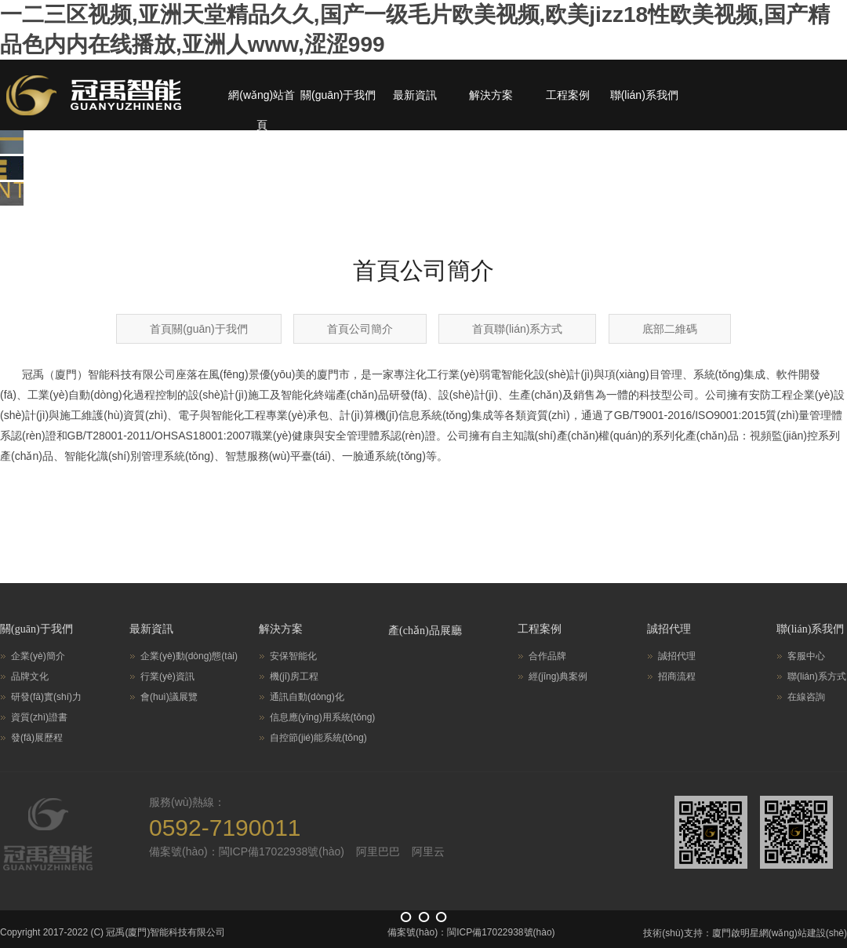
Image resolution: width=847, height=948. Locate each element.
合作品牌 (547, 656)
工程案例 (568, 95)
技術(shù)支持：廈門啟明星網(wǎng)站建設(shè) (745, 933)
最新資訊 (415, 95)
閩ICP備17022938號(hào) (500, 932)
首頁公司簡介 (360, 329)
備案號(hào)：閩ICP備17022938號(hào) (246, 851)
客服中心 (806, 656)
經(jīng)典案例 (558, 676)
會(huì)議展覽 (169, 696)
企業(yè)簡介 (38, 656)
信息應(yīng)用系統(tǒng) (322, 717)
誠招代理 (669, 629)
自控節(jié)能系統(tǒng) (318, 737)
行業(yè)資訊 (167, 676)
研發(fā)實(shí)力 (46, 696)
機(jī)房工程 (294, 676)
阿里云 (428, 851)
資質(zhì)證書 (39, 717)
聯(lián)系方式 (816, 676)
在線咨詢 (806, 696)
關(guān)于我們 (338, 95)
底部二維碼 (669, 329)
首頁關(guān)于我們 (198, 329)
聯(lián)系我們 (644, 95)
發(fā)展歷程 (37, 737)
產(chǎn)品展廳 (425, 630)
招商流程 (677, 676)
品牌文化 (30, 676)
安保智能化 (293, 656)
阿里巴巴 (378, 851)
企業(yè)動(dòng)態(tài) (189, 656)
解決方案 (491, 95)
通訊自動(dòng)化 (307, 696)
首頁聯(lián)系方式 (517, 329)
